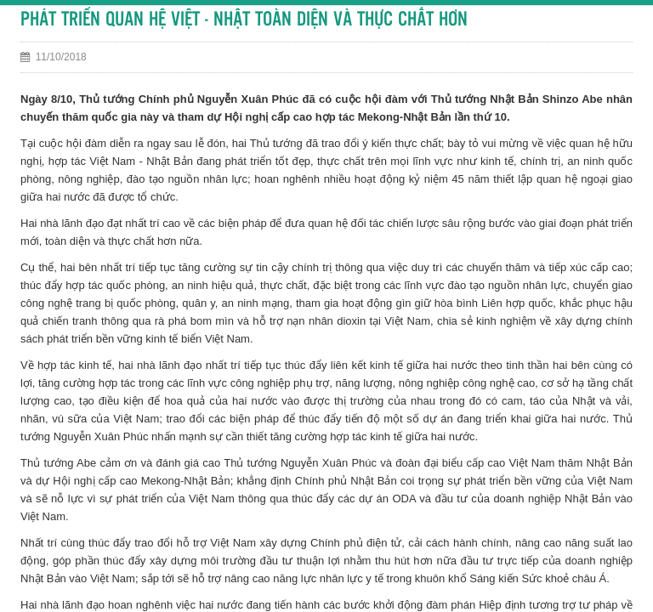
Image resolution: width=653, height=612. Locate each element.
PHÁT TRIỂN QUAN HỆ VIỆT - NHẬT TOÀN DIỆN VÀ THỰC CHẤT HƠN (244, 20)
